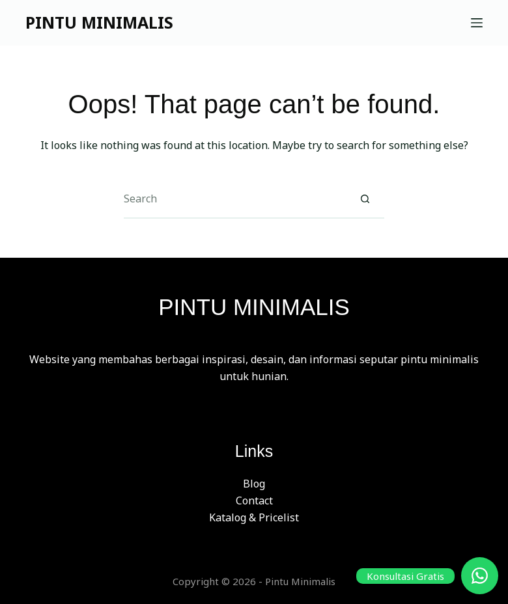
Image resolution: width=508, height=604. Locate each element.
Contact (254, 500)
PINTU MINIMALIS (99, 22)
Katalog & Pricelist (254, 517)
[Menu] (477, 23)
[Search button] (364, 199)
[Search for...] (234, 199)
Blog (254, 483)
